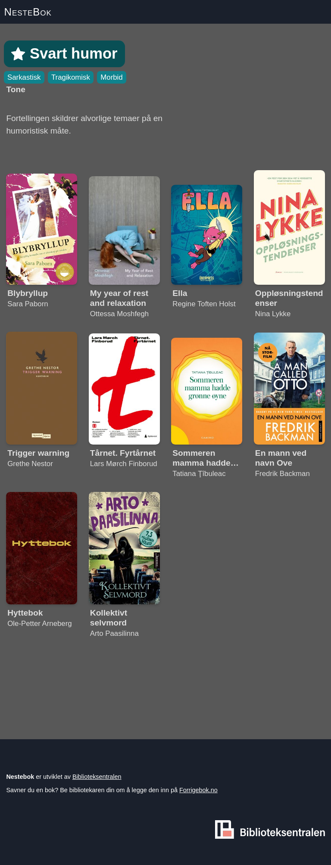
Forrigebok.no (198, 790)
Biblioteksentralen (97, 776)
